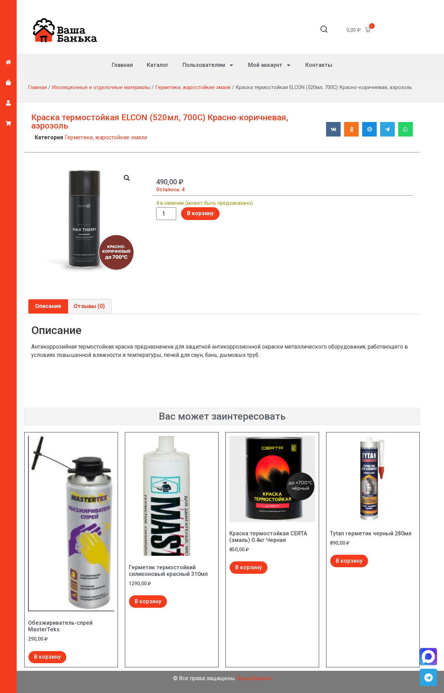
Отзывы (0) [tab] (89, 306)
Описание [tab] (48, 306)
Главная (122, 65)
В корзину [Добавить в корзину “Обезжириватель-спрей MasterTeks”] (47, 656)
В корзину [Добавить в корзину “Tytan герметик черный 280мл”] (349, 561)
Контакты (318, 65)
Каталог (158, 65)
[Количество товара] (166, 213)
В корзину (200, 213)
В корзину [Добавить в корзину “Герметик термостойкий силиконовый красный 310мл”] (148, 601)
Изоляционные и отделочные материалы (101, 87)
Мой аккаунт (269, 65)
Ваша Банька (254, 678)
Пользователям (208, 65)
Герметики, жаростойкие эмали (193, 87)
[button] (324, 30)
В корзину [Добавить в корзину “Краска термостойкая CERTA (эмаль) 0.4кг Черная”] (248, 567)
